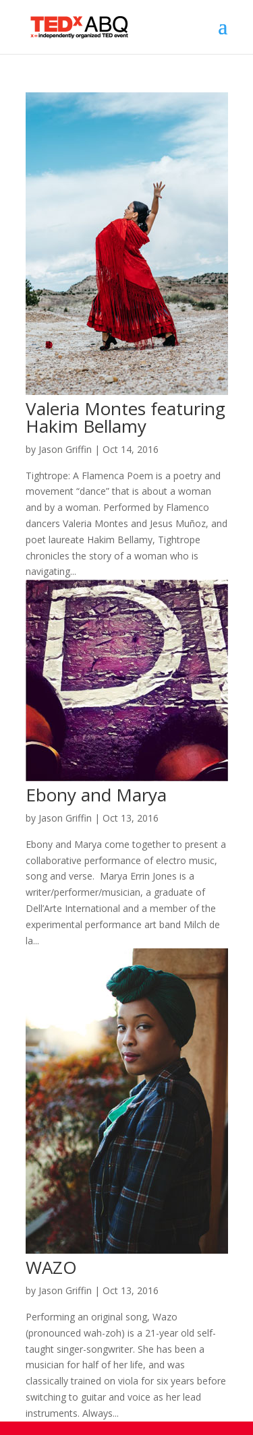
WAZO (51, 1267)
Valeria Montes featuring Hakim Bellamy (125, 417)
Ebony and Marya (96, 795)
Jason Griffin (65, 449)
